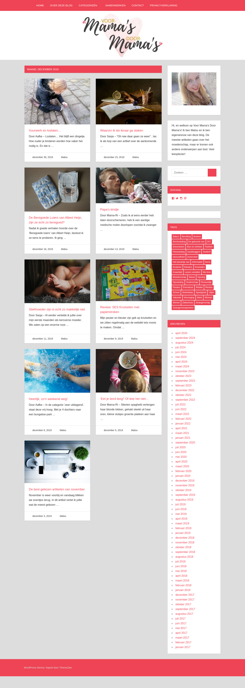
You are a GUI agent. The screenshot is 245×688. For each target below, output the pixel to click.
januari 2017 (182, 647)
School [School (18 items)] (176, 292)
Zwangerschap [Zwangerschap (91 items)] (202, 302)
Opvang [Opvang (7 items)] (201, 277)
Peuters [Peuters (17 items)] (176, 287)
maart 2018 (182, 580)
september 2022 (185, 399)
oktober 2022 (183, 395)
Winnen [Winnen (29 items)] (208, 297)
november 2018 (184, 542)
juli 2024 (180, 347)
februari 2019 (183, 528)
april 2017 (181, 632)
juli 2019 (180, 504)
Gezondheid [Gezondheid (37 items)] (179, 257)
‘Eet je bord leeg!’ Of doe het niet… (126, 401)
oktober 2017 (183, 604)
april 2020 (181, 461)
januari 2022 (182, 423)
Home (40, 5)
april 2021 (181, 428)
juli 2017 (180, 618)
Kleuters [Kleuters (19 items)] (188, 267)
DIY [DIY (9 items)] (209, 241)
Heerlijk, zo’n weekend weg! (50, 401)
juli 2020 (180, 447)
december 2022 (184, 390)
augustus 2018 (184, 556)
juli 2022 (180, 404)
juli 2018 (180, 561)
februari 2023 (183, 385)
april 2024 (181, 361)
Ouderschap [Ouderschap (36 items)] (192, 282)
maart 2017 (182, 637)
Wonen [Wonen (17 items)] (176, 302)
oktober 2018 (183, 547)
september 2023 (185, 380)
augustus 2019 (184, 499)
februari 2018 (183, 585)
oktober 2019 (183, 490)
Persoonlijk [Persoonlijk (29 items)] (206, 282)
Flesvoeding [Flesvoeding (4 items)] (179, 251)
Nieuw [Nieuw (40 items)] (192, 277)
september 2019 (185, 494)
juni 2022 (180, 409)
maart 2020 (182, 466)
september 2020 (185, 442)
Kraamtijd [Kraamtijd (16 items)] (177, 272)
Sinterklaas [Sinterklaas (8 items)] (187, 292)
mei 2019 (181, 513)
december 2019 (184, 480)
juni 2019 (180, 509)
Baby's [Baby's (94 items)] (176, 236)
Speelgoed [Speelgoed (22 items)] (201, 292)
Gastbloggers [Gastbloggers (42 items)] (193, 251)
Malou (64, 157)
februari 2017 (183, 642)
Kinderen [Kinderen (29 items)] (177, 267)
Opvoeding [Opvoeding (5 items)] (178, 282)
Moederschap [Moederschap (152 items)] (179, 277)
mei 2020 (181, 456)
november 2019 (184, 485)
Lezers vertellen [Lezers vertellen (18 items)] (192, 272)
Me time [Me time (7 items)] (207, 272)
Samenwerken (115, 5)
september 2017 (185, 609)
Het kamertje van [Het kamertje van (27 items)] (181, 262)
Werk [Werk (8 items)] (199, 297)
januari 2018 (182, 590)
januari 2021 (182, 437)
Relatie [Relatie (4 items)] (199, 287)
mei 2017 (181, 628)
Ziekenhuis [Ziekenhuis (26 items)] (187, 302)
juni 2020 (180, 452)
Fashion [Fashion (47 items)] (209, 246)
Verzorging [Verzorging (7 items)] (189, 297)
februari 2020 (183, 471)
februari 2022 (183, 418)
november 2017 (184, 599)
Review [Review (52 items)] (209, 287)
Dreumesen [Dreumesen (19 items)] (178, 246)
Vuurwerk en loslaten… (46, 130)
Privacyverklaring (163, 5)
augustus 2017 (184, 613)
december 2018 (184, 537)
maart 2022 (182, 414)
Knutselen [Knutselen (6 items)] (200, 267)
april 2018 (181, 575)
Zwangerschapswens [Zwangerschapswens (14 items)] (183, 307)
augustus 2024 (184, 342)
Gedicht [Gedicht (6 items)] (207, 251)
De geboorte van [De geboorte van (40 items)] (196, 241)
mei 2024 (181, 356)
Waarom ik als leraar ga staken (123, 130)
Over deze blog (61, 5)
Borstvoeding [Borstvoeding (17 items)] (179, 241)
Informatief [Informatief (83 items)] (197, 262)
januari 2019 (182, 533)
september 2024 (185, 337)
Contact (138, 5)
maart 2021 (182, 433)
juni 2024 (180, 352)
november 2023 (184, 371)
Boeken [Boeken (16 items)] (197, 236)
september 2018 (185, 552)
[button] (57, 101)
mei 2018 (181, 571)
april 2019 (181, 518)
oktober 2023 (183, 376)
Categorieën (90, 5)
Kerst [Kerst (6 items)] (207, 262)
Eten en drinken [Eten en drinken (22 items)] (194, 246)
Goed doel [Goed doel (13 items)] (192, 257)
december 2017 (184, 594)
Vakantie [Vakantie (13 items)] (177, 297)
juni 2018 (180, 566)
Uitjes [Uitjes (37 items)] (211, 292)
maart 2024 (182, 366)
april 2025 (181, 333)
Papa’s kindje (110, 209)
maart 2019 (182, 523)
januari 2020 (182, 475)
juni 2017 (180, 623)
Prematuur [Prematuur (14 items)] (188, 287)
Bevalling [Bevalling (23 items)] (186, 236)
